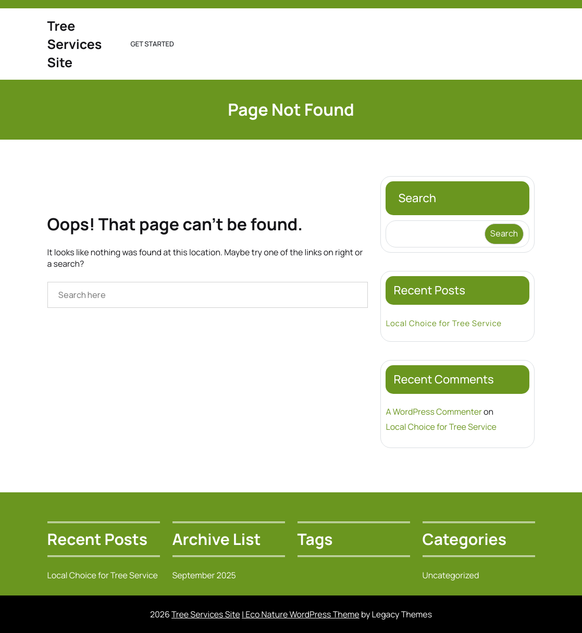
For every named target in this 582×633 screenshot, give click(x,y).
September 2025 (204, 575)
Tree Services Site (74, 44)
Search (417, 198)
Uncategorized (451, 575)
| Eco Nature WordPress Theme (301, 614)
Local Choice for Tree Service (443, 323)
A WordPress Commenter (433, 411)
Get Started (152, 43)
